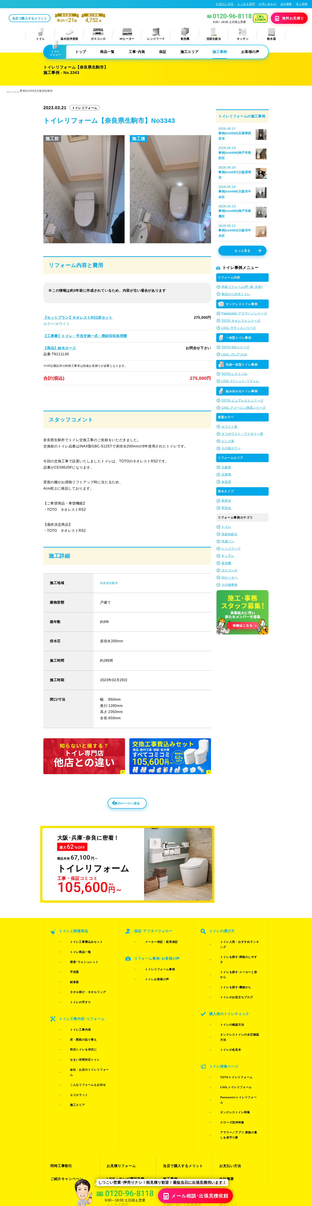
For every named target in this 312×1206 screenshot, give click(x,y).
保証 (162, 52)
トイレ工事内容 (73, 1011)
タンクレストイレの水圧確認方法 (236, 1005)
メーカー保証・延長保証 (155, 957)
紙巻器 (67, 980)
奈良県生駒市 (111, 596)
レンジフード (156, 34)
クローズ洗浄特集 (225, 1054)
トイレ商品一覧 (73, 963)
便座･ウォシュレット (77, 969)
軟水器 (271, 34)
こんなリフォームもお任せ (81, 1039)
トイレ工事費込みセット (79, 957)
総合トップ (227, 1112)
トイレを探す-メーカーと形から (235, 969)
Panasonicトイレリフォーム (233, 1042)
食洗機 (184, 34)
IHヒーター (127, 34)
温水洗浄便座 (69, 34)
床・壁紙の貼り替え (76, 1017)
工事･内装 (137, 52)
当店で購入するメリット (62, 18)
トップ (80, 52)
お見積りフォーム (120, 1088)
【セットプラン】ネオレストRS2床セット (77, 318)
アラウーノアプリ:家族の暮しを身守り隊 (236, 1062)
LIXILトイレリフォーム (229, 1037)
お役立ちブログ (175, 1119)
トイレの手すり (73, 991)
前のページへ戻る (118, 819)
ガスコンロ (98, 34)
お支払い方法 (225, 4)
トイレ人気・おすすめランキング (236, 957)
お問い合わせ (267, 4)
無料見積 (283, 18)
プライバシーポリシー (253, 1163)
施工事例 (220, 52)
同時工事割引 (60, 1088)
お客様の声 (250, 52)
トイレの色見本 (224, 1011)
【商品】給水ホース (59, 348)
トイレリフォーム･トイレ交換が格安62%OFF (37, 4)
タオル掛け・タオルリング (81, 986)
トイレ (40, 34)
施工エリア (189, 52)
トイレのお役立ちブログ (230, 980)
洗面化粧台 (213, 34)
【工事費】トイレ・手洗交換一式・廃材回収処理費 (84, 336)
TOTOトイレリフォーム (229, 1031)
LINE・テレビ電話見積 (124, 1096)
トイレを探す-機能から (229, 974)
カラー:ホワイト (56, 324)
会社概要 (286, 4)
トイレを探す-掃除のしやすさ (233, 963)
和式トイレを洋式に (76, 1022)
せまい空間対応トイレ (78, 1028)
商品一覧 (107, 52)
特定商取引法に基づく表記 (290, 1163)
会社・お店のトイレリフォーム (84, 1034)
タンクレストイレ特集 (228, 1048)
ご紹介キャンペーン (65, 1096)
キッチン (243, 34)
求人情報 (302, 4)
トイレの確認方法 (225, 1000)
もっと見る (247, 251)
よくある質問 (246, 4)
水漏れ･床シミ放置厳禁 (181, 1112)
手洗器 (67, 974)
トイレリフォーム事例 (153, 977)
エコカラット (72, 1045)
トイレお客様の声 (150, 983)
